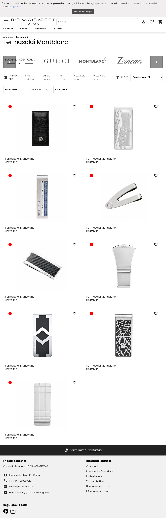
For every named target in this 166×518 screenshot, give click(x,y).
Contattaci (95, 450)
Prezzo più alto (99, 77)
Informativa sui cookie (98, 491)
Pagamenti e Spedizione (99, 471)
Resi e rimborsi (94, 476)
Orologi (8, 28)
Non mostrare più (83, 11)
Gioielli (23, 28)
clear (22, 89)
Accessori (41, 28)
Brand (58, 28)
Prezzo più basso (79, 77)
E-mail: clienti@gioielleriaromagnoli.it (29, 492)
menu (6, 22)
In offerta (64, 77)
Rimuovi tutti (61, 89)
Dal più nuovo (46, 77)
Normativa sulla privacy (99, 486)
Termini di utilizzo (95, 481)
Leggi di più (16, 6)
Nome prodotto (29, 77)
